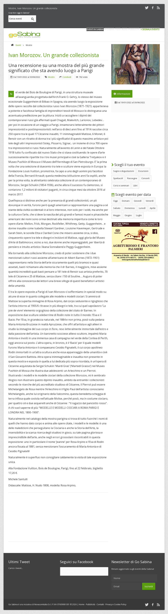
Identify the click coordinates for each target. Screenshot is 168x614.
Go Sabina (68, 571)
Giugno (128, 215)
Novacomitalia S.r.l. (43, 604)
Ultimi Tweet (19, 561)
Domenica (129, 208)
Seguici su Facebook (76, 561)
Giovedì (137, 200)
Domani (126, 200)
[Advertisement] (101, 19)
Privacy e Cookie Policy (116, 604)
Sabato (116, 208)
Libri (135, 185)
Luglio (139, 215)
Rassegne (132, 178)
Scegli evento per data (131, 194)
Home (81, 604)
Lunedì (142, 208)
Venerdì (150, 200)
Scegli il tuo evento (128, 164)
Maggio (116, 215)
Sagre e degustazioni (123, 171)
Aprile (152, 208)
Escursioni (143, 171)
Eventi (18, 45)
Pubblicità (90, 604)
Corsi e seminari (121, 185)
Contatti (100, 604)
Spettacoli (118, 178)
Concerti (145, 178)
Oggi (115, 200)
